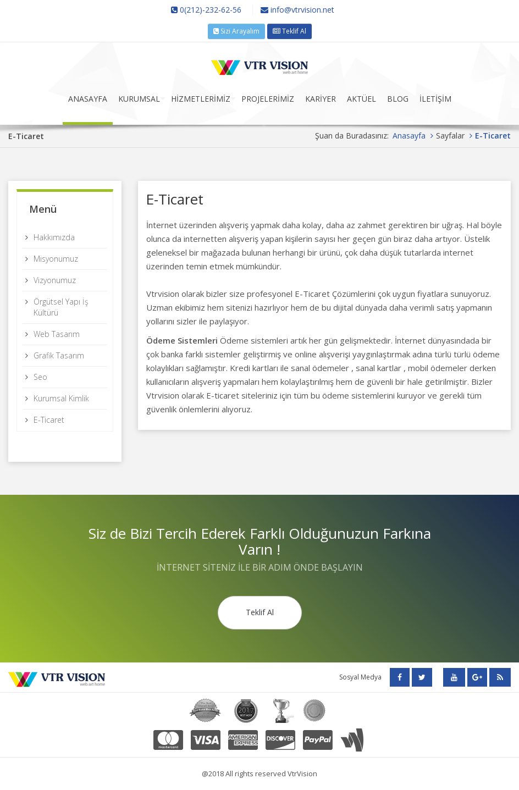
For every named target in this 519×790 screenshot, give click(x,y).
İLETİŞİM (435, 98)
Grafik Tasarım (59, 355)
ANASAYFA (87, 98)
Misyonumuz (56, 258)
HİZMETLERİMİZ (200, 98)
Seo (40, 377)
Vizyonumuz (55, 280)
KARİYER (320, 98)
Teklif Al (289, 31)
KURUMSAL (139, 98)
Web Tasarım (57, 334)
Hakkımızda (54, 237)
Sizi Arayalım (236, 31)
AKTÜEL (361, 98)
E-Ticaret (49, 420)
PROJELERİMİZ (267, 98)
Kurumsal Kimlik (61, 398)
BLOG (397, 98)
